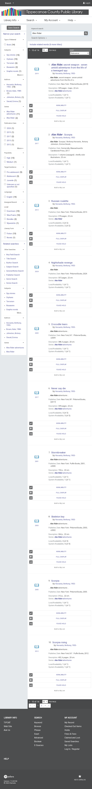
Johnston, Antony (14, 97)
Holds (67, 730)
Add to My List (59, 121)
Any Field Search (13, 255)
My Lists (68, 745)
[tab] (13, 33)
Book (9, 45)
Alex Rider (11, 118)
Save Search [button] (13, 28)
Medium (10, 162)
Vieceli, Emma (12, 101)
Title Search (11, 259)
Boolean (37, 741)
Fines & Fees (70, 734)
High (9, 158)
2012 (9, 145)
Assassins (11, 67)
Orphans (10, 59)
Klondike (10, 219)
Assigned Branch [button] (10, 202)
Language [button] (8, 192)
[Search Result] (37, 69)
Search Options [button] (39, 38)
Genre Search (11, 279)
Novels (10, 238)
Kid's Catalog (80, 778)
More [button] (73, 20)
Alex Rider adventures (11, 113)
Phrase (37, 730)
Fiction (9, 234)
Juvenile (10, 180)
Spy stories (11, 55)
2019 (9, 132)
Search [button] (31, 19)
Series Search (11, 283)
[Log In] (84, 3)
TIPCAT (7, 722)
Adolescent (11, 176)
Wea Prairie (11, 215)
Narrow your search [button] (11, 34)
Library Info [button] (11, 19)
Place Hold (47, 116)
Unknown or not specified (13, 185)
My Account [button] (52, 19)
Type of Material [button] (10, 40)
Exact (36, 734)
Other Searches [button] (9, 249)
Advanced (38, 737)
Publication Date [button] (10, 123)
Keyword (38, 722)
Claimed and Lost (72, 737)
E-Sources (38, 745)
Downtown (11, 211)
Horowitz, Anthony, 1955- (14, 86)
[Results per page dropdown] (45, 50)
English (10, 197)
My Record (69, 722)
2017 (9, 136)
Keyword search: (37, 29)
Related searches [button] (11, 244)
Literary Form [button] (9, 228)
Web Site (8, 726)
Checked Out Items (73, 726)
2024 (9, 128)
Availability (47, 105)
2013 (9, 140)
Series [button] (6, 107)
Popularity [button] (8, 153)
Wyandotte (11, 223)
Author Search (12, 263)
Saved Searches (72, 741)
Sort (72, 50)
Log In (88, 3)
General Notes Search (15, 271)
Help (6, 759)
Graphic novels (12, 71)
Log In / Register (72, 749)
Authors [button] (7, 79)
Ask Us (7, 730)
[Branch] (9, 3)
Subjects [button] (7, 50)
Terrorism (10, 63)
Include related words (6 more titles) (46, 44)
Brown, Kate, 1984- (14, 91)
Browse (37, 726)
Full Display (48, 110)
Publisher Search (13, 275)
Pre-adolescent (13, 172)
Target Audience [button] (10, 167)
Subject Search (12, 267)
